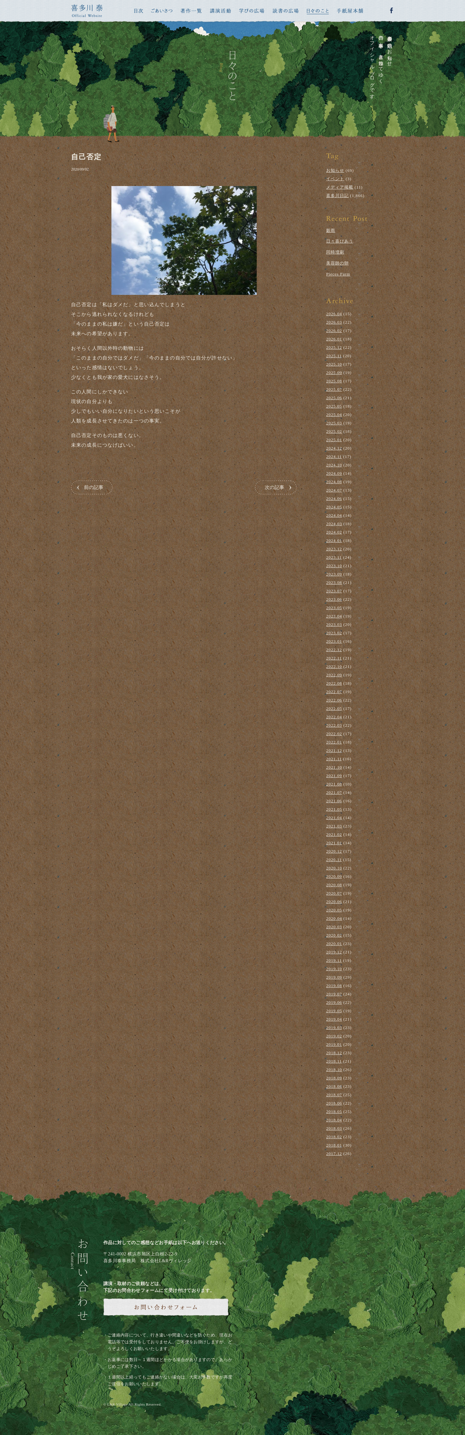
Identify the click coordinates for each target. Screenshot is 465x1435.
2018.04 (334, 1120)
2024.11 (334, 456)
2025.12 (334, 347)
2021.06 (334, 800)
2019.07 (334, 994)
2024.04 (334, 515)
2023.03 (334, 624)
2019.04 (334, 1019)
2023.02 (334, 632)
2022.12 (334, 649)
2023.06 (334, 599)
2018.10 (334, 1069)
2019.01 (334, 1044)
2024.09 (334, 473)
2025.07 (334, 389)
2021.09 (334, 775)
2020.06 (334, 901)
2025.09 (334, 372)
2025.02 (334, 431)
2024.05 (334, 506)
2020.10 (334, 868)
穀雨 (330, 230)
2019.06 (334, 1002)
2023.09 (334, 574)
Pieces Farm (338, 274)
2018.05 (334, 1111)
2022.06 (334, 700)
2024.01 (334, 540)
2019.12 (334, 952)
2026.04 (334, 313)
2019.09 (334, 977)
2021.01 (334, 842)
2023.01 (334, 641)
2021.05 (334, 809)
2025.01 (334, 439)
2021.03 (334, 826)
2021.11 (334, 758)
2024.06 (334, 498)
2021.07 (334, 792)
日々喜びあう (339, 241)
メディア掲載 (339, 187)
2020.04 (334, 918)
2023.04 (334, 616)
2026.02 (334, 330)
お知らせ (335, 170)
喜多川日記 (337, 195)
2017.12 (334, 1153)
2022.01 (334, 742)
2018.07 (334, 1094)
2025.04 (334, 414)
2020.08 (334, 884)
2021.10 (334, 767)
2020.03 (334, 926)
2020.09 (334, 876)
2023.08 (334, 582)
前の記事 (93, 487)
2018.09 (334, 1078)
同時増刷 (335, 252)
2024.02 (334, 532)
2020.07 (334, 893)
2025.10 (334, 364)
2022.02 (334, 733)
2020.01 (334, 943)
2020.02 (334, 935)
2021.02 (334, 834)
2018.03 (334, 1128)
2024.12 (334, 448)
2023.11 (334, 557)
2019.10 (334, 968)
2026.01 (334, 339)
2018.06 (334, 1103)
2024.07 (334, 490)
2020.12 (334, 851)
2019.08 (334, 985)
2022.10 (334, 666)
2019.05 (334, 1010)
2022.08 (334, 683)
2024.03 (334, 523)
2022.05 (334, 708)
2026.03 (334, 322)
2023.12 (334, 548)
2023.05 (334, 607)
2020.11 (334, 859)
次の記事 (274, 487)
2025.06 (334, 397)
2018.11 (334, 1061)
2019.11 (334, 960)
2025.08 (334, 381)
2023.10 (334, 565)
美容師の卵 (337, 263)
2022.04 (334, 716)
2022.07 (334, 691)
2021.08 (334, 784)
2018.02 (334, 1136)
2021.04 (334, 817)
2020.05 (334, 910)
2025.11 (334, 355)
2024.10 (334, 465)
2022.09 (334, 674)
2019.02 (334, 1036)
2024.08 (334, 481)
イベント (335, 178)
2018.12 (334, 1052)
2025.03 (334, 423)
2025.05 (334, 406)
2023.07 (334, 590)
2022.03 (334, 725)
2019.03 (334, 1027)
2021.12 (334, 750)
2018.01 (334, 1145)
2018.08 (334, 1086)
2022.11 (334, 658)
